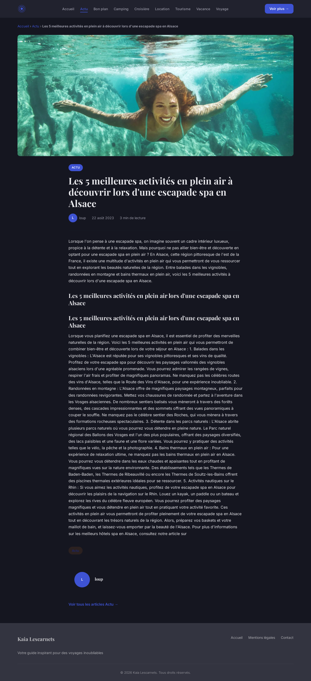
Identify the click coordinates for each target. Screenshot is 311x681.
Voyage (222, 9)
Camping (121, 9)
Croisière (141, 9)
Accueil (68, 9)
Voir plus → (279, 9)
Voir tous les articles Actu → (93, 604)
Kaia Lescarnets (36, 638)
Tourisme (182, 9)
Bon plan (101, 9)
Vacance (203, 9)
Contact (287, 637)
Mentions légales (261, 637)
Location (162, 9)
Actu (84, 9)
